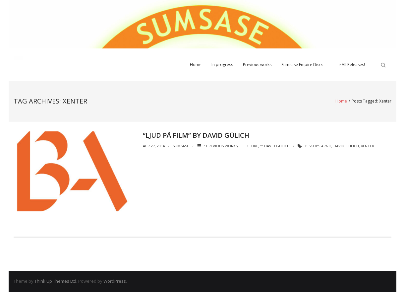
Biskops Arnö (318, 145)
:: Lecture (249, 145)
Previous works (257, 64)
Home (196, 64)
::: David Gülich (275, 145)
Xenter (367, 145)
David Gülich (346, 145)
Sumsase (181, 145)
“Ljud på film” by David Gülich (196, 135)
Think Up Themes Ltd (55, 281)
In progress (222, 64)
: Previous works (221, 145)
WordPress (114, 281)
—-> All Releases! (349, 64)
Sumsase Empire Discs (302, 64)
